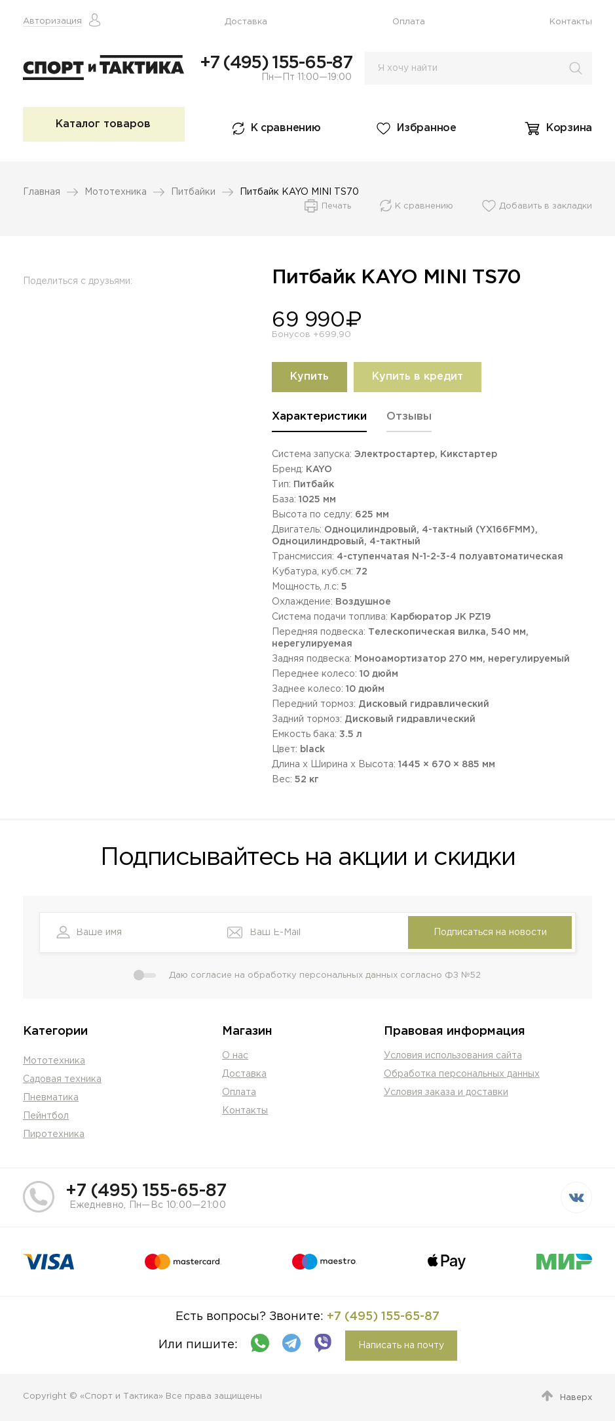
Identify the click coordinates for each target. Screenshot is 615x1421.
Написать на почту (401, 1346)
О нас (235, 1056)
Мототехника (115, 192)
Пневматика (51, 1098)
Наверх (576, 1397)
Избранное (426, 128)
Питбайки (193, 192)
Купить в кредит (417, 377)
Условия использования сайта (453, 1056)
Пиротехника (53, 1134)
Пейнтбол (46, 1116)
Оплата (408, 22)
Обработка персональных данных (462, 1074)
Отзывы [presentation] (409, 417)
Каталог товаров (103, 124)
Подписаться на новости (490, 932)
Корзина (569, 128)
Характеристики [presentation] (319, 417)
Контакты (571, 22)
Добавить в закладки (545, 206)
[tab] (319, 421)
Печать (336, 206)
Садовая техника (62, 1079)
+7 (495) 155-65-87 (276, 63)
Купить (309, 377)
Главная (41, 192)
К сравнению (286, 128)
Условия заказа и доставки (446, 1092)
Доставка (246, 22)
